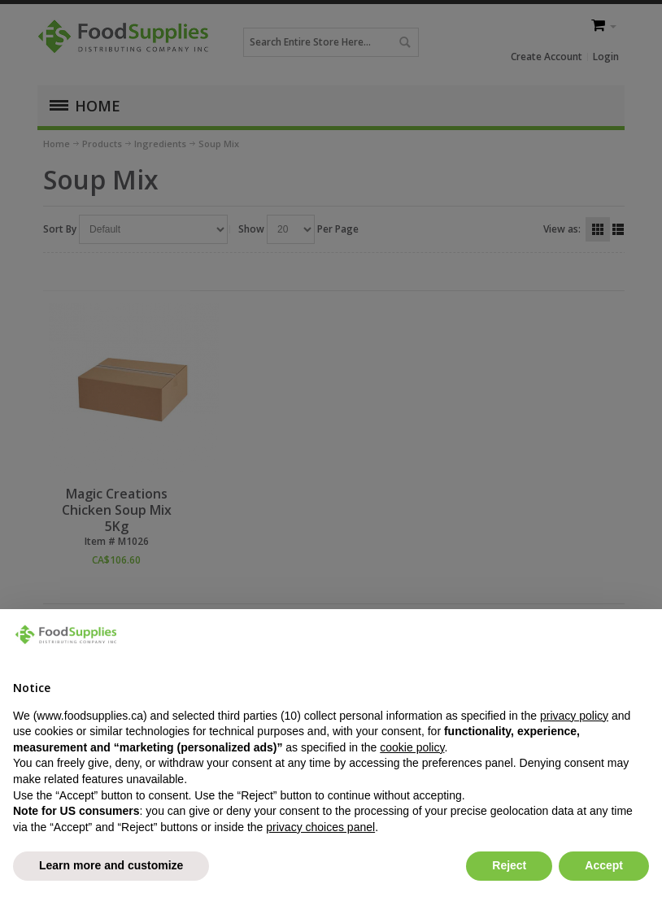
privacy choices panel (320, 827)
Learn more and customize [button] (111, 865)
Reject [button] (509, 865)
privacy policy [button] (574, 715)
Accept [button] (604, 865)
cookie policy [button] (412, 747)
